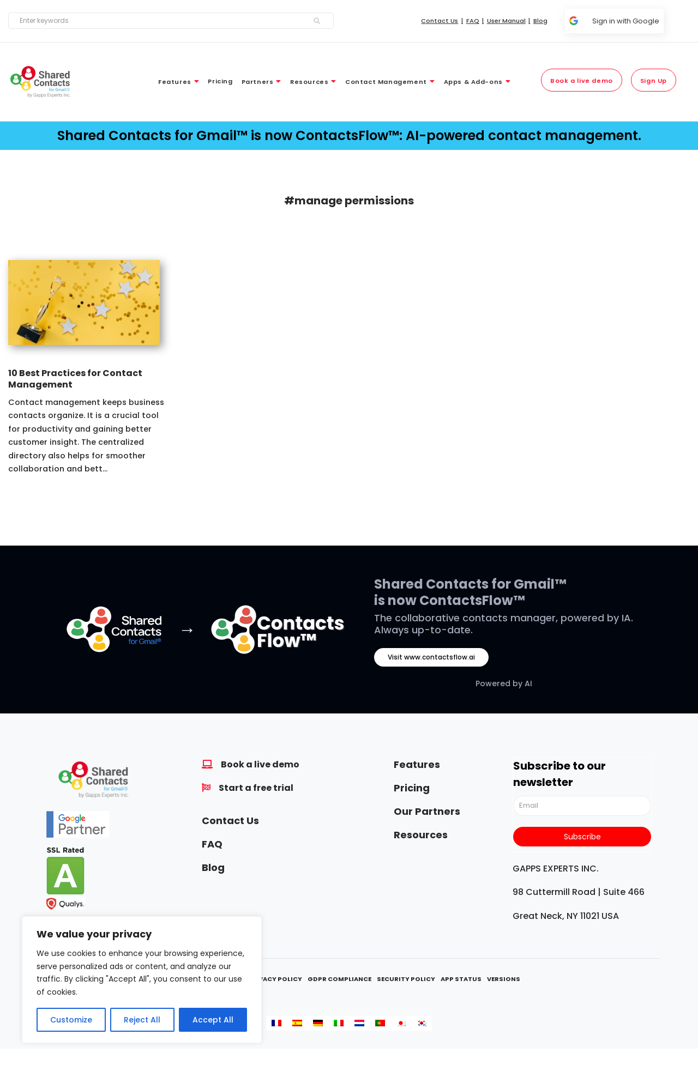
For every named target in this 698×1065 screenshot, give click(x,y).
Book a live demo (260, 764)
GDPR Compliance (339, 979)
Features (417, 764)
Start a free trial (256, 788)
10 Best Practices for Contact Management (75, 379)
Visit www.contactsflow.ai (431, 657)
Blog (213, 867)
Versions (503, 979)
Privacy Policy (275, 979)
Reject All (142, 1019)
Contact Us (230, 820)
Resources (421, 835)
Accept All (212, 1019)
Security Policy (406, 979)
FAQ (212, 844)
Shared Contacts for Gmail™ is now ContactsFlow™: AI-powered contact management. (349, 135)
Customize (71, 1019)
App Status (461, 979)
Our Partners (427, 811)
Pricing (412, 788)
